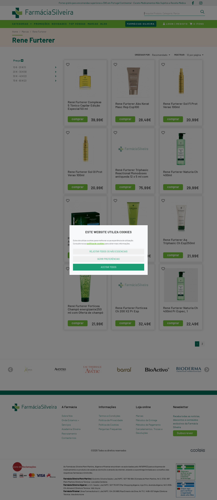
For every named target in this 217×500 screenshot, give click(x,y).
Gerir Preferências (108, 259)
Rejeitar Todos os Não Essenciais (108, 251)
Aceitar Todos (108, 267)
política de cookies (95, 243)
